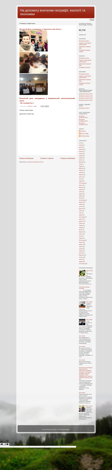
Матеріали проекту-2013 (85, 94)
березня (81, 149)
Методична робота (84, 41)
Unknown (83, 131)
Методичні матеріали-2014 (83, 120)
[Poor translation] (6, 444)
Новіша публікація (26, 158)
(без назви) (89, 302)
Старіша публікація (67, 158)
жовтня (81, 151)
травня (81, 157)
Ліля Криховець (85, 136)
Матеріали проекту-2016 (85, 100)
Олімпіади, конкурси (84, 67)
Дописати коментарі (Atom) (35, 162)
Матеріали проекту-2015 (85, 98)
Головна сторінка (46, 158)
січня (80, 143)
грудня (81, 166)
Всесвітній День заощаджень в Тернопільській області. (40, 29)
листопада (82, 183)
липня (80, 191)
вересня (81, 168)
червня (81, 155)
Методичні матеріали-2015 (83, 116)
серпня (81, 145)
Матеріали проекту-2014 (85, 96)
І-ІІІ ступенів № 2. (26, 103)
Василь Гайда (84, 133)
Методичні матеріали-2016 (83, 123)
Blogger (67, 429)
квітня (80, 147)
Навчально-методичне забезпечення (85, 43)
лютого (81, 176)
